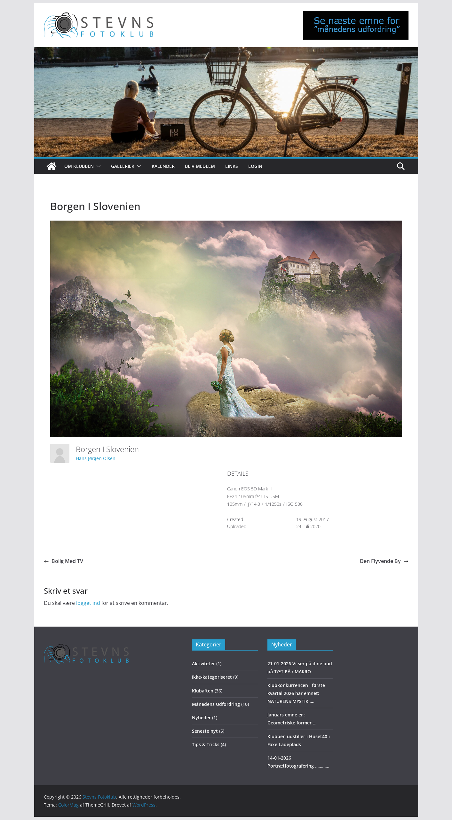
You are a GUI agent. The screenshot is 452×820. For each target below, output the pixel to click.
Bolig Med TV (63, 561)
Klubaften (202, 691)
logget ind (88, 602)
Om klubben (79, 166)
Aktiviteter (203, 663)
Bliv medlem (200, 166)
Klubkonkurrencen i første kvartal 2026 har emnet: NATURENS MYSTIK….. (296, 693)
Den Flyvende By (384, 561)
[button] (97, 166)
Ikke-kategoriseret (212, 677)
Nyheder (201, 718)
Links (231, 166)
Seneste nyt (205, 731)
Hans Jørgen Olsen (95, 458)
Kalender (163, 166)
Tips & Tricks (205, 744)
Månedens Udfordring (216, 704)
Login (255, 166)
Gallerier (122, 166)
